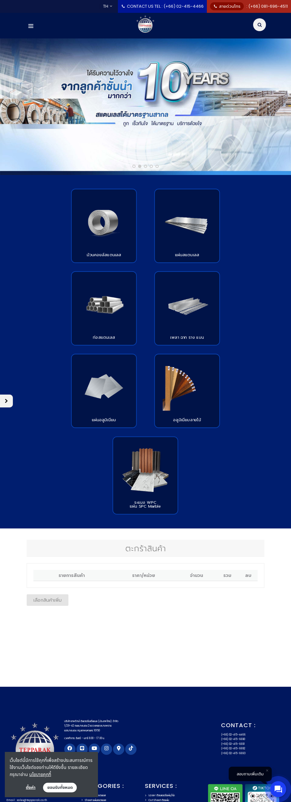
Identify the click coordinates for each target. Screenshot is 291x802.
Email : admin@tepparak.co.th (28, 733)
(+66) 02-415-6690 (233, 656)
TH (107, 6)
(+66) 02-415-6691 (233, 661)
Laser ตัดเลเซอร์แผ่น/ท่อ (160, 713)
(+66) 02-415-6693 (233, 671)
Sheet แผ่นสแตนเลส (93, 717)
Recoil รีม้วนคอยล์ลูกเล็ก (160, 731)
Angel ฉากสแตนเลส (94, 727)
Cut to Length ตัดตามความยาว (164, 722)
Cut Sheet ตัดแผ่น (157, 717)
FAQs (114, 787)
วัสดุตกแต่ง (89, 741)
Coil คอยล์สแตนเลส (93, 713)
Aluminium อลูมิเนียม (95, 736)
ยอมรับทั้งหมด (60, 787)
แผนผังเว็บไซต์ (140, 787)
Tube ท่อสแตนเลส (92, 722)
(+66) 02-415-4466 (233, 652)
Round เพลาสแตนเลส (95, 731)
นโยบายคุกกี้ (40, 774)
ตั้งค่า (31, 787)
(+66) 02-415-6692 (233, 666)
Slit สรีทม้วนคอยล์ (156, 727)
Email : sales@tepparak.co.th (26, 717)
